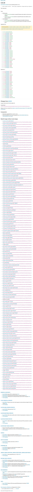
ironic (4, 262)
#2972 (23, 460)
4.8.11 (6, 28)
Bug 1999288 (5, 483)
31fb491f (14, 189)
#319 (23, 427)
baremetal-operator (6, 141)
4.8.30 (4, 35)
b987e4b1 (8, 251)
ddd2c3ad (8, 290)
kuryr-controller (5, 292)
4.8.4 (4, 46)
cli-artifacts (5, 146)
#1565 (31, 415)
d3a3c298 (15, 132)
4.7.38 (25, 26)
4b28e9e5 (14, 196)
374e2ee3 (10, 326)
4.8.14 (12, 28)
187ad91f (13, 308)
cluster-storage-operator (7, 191)
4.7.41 (4, 53)
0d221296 (12, 198)
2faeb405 (11, 356)
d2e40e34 (13, 274)
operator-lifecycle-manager (7, 342)
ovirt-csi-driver (5, 349)
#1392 (19, 454)
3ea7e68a (13, 216)
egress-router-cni (5, 242)
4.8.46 (4, 91)
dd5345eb (11, 381)
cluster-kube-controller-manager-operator (10, 173)
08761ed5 (11, 267)
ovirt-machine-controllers (7, 354)
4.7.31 (4, 59)
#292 (28, 428)
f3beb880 (9, 358)
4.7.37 (4, 55)
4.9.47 (4, 73)
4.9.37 (4, 78)
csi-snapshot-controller (7, 228)
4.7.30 (13, 26)
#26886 (27, 483)
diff (11, 116)
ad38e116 (12, 278)
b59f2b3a (10, 235)
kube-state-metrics (6, 285)
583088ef (10, 212)
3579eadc (11, 207)
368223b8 (14, 354)
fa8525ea (7, 262)
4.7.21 (4, 67)
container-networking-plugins (8, 203)
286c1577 (21, 184)
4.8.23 (6, 29)
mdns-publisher (5, 301)
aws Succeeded (7, 20)
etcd (3, 244)
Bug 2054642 (5, 420)
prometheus (5, 358)
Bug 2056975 (5, 476)
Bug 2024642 (5, 448)
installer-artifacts (6, 260)
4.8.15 (15, 28)
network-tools (5, 319)
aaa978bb (12, 136)
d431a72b (18, 338)
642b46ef (8, 205)
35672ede (13, 166)
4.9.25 (4, 86)
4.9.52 (4, 71)
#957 (15, 475)
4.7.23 (4, 65)
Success (7, 31)
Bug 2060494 (5, 447)
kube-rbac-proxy (5, 283)
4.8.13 (9, 28)
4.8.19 (25, 28)
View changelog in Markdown (6, 487)
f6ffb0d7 (14, 210)
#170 (29, 396)
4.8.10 (3, 28)
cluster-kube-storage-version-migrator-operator (11, 178)
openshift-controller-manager (8, 331)
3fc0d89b (9, 324)
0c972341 (9, 306)
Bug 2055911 (5, 454)
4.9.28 (4, 83)
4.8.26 (12, 29)
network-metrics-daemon (7, 317)
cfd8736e (14, 125)
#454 (6, 403)
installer (4, 258)
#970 (3, 472)
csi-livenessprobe (6, 223)
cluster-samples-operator (7, 189)
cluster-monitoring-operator (7, 413)
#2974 (4, 462)
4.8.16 (4, 40)
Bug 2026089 (5, 409)
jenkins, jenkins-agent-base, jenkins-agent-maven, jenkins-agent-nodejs (16, 452)
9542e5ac (14, 294)
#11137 (20, 434)
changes (7, 34)
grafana (4, 251)
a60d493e (16, 139)
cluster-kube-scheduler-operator (8, 175)
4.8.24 (4, 37)
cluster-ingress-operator (7, 171)
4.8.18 (22, 28)
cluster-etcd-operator (6, 166)
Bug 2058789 (5, 463)
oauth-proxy (5, 324)
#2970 (25, 463)
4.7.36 (22, 26)
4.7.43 (4, 50)
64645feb (15, 303)
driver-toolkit (5, 239)
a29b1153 (11, 223)
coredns (4, 205)
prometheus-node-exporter (7, 365)
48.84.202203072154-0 (7, 116)
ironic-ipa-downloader (6, 269)
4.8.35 (4, 97)
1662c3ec (14, 310)
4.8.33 (4, 31)
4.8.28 (18, 29)
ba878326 (13, 269)
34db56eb (14, 246)
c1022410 (13, 159)
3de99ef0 (11, 255)
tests (2, 481)
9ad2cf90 (14, 365)
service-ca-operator (6, 372)
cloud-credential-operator (6, 400)
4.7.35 (4, 56)
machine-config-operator (6, 458)
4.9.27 (4, 84)
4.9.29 (4, 82)
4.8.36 (4, 96)
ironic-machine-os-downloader (8, 271)
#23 (18, 441)
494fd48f (11, 200)
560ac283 (16, 148)
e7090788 (7, 370)
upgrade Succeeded (8, 14)
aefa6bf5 (7, 244)
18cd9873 (15, 383)
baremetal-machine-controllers (8, 139)
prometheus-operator (6, 367)
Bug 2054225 (5, 474)
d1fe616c (14, 123)
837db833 (18, 182)
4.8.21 (28, 28)
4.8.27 (15, 29)
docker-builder (5, 235)
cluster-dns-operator (6, 164)
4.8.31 (4, 34)
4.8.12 (4, 41)
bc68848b (10, 237)
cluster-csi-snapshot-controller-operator (9, 162)
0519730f (13, 226)
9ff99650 (14, 388)
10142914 (13, 333)
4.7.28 (10, 26)
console (2, 432)
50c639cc (21, 178)
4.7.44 (4, 49)
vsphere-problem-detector (7, 388)
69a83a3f (15, 331)
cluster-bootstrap (6, 157)
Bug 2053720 (5, 395)
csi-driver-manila (5, 207)
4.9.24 (4, 88)
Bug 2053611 (5, 471)
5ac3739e (10, 319)
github (12, 490)
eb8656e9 (16, 340)
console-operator (6, 200)
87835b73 (12, 194)
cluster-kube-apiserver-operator (8, 407)
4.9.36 (4, 79)
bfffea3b (13, 276)
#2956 (29, 464)
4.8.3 (4, 47)
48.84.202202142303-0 (23, 115)
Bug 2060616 (5, 434)
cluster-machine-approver (7, 180)
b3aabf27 (14, 342)
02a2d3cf (12, 141)
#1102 (14, 448)
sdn (3, 370)
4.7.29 (4, 60)
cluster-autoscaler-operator (7, 152)
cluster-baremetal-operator (7, 155)
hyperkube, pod (4, 445)
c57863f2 (10, 349)
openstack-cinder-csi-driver (7, 335)
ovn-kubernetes (4, 469)
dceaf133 (16, 271)
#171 (26, 395)
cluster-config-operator (6, 159)
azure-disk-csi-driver (6, 130)
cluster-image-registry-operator (8, 168)
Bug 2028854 (5, 464)
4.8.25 (9, 29)
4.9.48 (4, 72)
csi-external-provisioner (7, 216)
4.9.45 (4, 76)
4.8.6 (4, 43)
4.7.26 (4, 61)
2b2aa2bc (6, 143)
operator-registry (5, 347)
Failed (11, 34)
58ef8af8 (14, 127)
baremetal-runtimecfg (5, 392)
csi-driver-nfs (5, 212)
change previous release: (16, 487)
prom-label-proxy (5, 356)
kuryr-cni (4, 290)
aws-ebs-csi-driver (6, 120)
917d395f (15, 152)
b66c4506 (12, 372)
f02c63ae (14, 317)
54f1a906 (13, 191)
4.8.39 (4, 92)
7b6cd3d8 (13, 351)
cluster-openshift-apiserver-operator (9, 182)
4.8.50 (4, 89)
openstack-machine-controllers (8, 340)
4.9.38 (4, 77)
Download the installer (4, 4)
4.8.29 (4, 36)
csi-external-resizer (6, 219)
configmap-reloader (6, 198)
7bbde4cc (12, 150)
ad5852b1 (14, 134)
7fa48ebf (19, 173)
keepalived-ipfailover (6, 278)
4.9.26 (4, 85)
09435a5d (11, 322)
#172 (18, 394)
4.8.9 (22, 29)
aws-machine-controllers (7, 125)
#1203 (21, 447)
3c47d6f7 (16, 175)
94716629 (12, 285)
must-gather (5, 315)
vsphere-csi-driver (6, 381)
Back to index (3, 0)
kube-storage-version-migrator (8, 287)
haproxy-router (5, 253)
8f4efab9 (15, 363)
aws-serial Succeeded (8, 21)
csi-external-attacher (6, 214)
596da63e (12, 214)
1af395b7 (11, 157)
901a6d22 (16, 287)
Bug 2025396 (5, 460)
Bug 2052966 (5, 477)
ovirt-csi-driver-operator (7, 351)
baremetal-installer (6, 136)
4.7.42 (4, 52)
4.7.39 (28, 26)
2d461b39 (12, 130)
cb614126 (14, 171)
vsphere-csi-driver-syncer (7, 386)
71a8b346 (15, 203)
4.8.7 (4, 42)
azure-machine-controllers (7, 134)
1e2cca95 (14, 221)
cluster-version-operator (7, 196)
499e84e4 (16, 168)
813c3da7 (11, 283)
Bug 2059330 (5, 461)
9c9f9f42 (10, 253)
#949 (22, 477)
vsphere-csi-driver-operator (7, 383)
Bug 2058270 (5, 402)
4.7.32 (16, 26)
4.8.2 (4, 48)
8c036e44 (12, 120)
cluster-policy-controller (7, 187)
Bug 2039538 (5, 415)
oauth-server (5, 326)
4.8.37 (4, 95)
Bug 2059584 (5, 394)
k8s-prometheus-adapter (7, 276)
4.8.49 (4, 90)
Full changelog (5, 397)
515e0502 (10, 315)
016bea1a (11, 242)
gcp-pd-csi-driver (4, 439)
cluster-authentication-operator (8, 148)
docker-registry (5, 237)
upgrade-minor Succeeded (9, 16)
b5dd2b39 (12, 219)
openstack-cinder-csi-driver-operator (9, 338)
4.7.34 (19, 26)
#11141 (30, 435)
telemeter (4, 374)
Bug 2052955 (5, 441)
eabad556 (9, 374)
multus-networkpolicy (6, 308)
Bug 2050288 (5, 396)
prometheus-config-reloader (7, 363)
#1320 (14, 409)
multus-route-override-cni (7, 310)
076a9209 (10, 239)
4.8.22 (3, 29)
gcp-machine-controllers (7, 246)
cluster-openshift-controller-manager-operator (10, 184)
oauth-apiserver (5, 322)
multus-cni (4, 306)
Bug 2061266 (5, 435)
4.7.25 (4, 62)
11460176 (15, 155)
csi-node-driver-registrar (7, 226)
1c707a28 (11, 301)
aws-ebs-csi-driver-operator (7, 123)
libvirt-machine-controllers (7, 294)
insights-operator (6, 255)
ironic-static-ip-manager (7, 274)
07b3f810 (19, 162)
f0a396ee (14, 180)
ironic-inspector (5, 267)
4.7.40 (4, 54)
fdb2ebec (12, 164)
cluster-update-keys (6, 194)
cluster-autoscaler (6, 150)
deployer (4, 232)
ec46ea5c (13, 187)
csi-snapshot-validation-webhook (8, 230)
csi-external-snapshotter (7, 221)
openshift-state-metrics (7, 333)
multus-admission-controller (7, 303)
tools (3, 379)
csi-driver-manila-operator (7, 210)
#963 (28, 476)
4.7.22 (4, 66)
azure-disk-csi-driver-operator (8, 132)
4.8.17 (18, 28)
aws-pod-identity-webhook (7, 127)
